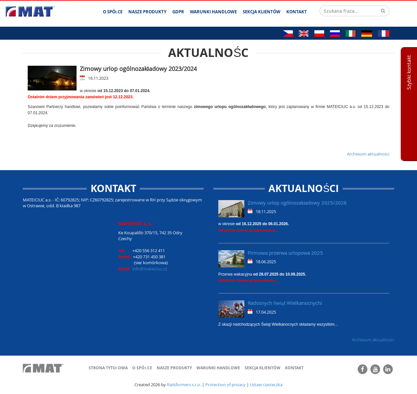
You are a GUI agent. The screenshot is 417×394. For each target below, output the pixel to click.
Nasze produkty (174, 368)
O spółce (142, 368)
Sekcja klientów (262, 368)
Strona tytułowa (108, 368)
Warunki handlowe (218, 368)
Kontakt (294, 368)
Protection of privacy (225, 384)
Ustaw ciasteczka (266, 384)
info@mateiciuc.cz (149, 269)
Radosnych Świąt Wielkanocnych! (285, 303)
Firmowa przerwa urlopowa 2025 (285, 253)
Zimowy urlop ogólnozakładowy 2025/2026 (297, 202)
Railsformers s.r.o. (184, 384)
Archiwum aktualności (368, 154)
